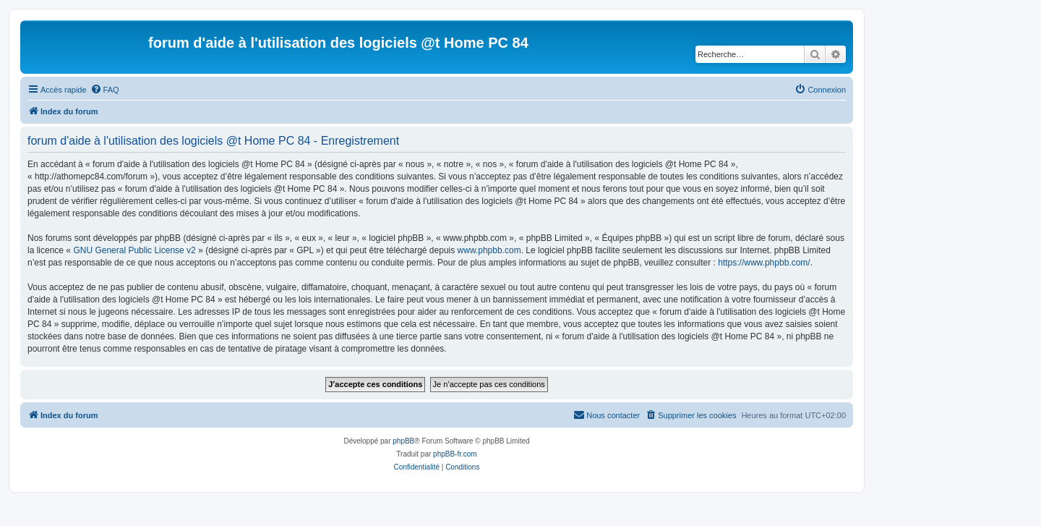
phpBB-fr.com (455, 454)
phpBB (403, 441)
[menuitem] (104, 89)
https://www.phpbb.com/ (764, 263)
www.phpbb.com (489, 250)
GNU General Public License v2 (134, 250)
